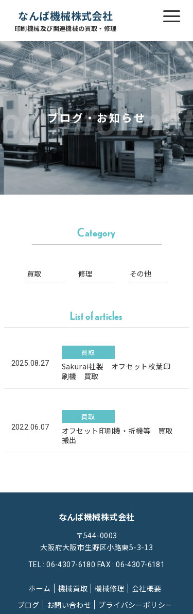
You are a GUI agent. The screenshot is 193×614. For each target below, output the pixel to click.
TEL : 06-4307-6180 (62, 564)
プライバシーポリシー (135, 605)
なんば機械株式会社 (65, 20)
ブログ (28, 605)
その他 (141, 273)
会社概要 (147, 588)
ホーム (39, 588)
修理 (85, 273)
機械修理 (110, 588)
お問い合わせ (69, 605)
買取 (34, 273)
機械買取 (73, 588)
